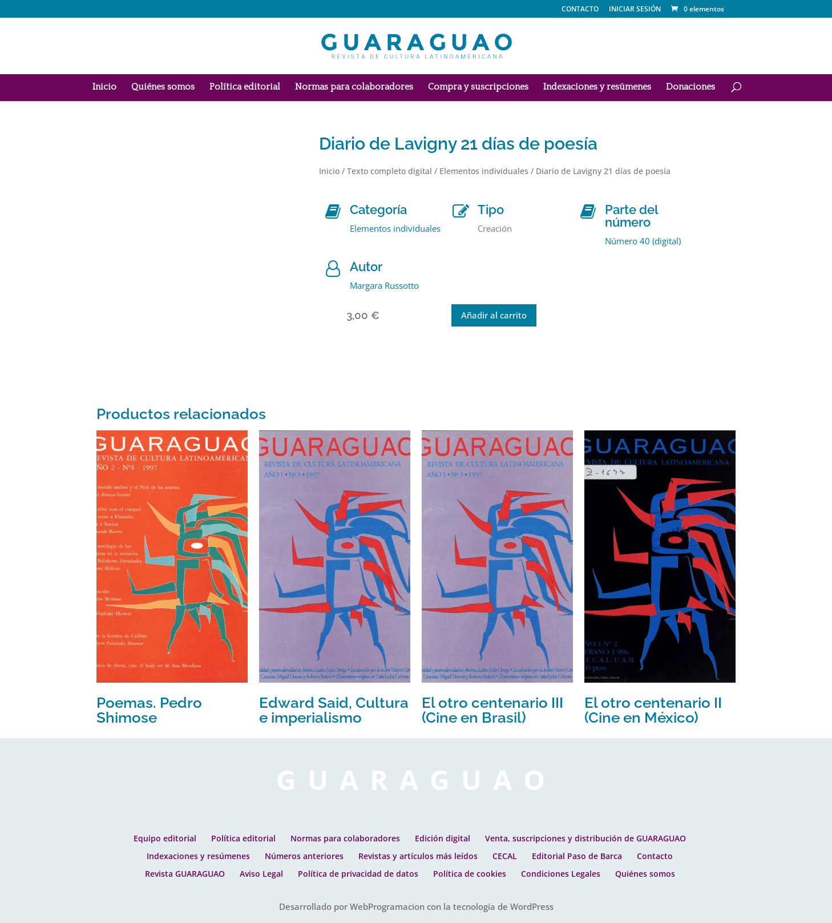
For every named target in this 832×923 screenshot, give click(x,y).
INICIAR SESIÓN (635, 9)
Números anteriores (304, 856)
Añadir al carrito (494, 315)
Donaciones (690, 87)
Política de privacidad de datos (358, 873)
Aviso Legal (261, 873)
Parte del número (631, 215)
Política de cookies (469, 873)
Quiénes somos (163, 87)
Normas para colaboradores (354, 87)
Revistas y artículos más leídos (418, 856)
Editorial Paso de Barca (577, 856)
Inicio (104, 87)
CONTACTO (580, 10)
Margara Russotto (384, 285)
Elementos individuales (483, 171)
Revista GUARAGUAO (185, 873)
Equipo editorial (165, 838)
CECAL (504, 856)
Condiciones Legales (560, 873)
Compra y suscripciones (478, 87)
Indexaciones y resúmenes (597, 87)
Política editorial (244, 87)
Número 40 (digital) (643, 241)
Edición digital (442, 838)
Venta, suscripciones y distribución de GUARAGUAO (585, 838)
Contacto (655, 856)
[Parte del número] (588, 211)
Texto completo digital (389, 171)
